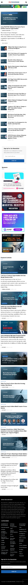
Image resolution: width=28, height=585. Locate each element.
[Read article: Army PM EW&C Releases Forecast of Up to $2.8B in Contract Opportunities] (14, 18)
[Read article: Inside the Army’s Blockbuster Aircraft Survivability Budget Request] (14, 298)
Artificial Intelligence (4, 532)
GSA (20, 527)
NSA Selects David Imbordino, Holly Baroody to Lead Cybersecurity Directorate (17, 116)
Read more (5, 43)
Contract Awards (3, 547)
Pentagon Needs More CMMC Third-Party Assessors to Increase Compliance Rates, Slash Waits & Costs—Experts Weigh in (14, 431)
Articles (4, 303)
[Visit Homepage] (14, 2)
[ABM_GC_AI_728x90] (14, 6)
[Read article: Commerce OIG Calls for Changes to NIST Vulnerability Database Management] (4, 108)
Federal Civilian (12, 546)
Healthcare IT (22, 529)
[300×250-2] (13, 201)
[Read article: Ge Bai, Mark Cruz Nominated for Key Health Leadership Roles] (4, 124)
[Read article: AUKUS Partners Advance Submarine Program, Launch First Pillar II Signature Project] (4, 137)
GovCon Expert (12, 555)
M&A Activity (22, 537)
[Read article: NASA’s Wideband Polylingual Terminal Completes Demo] (4, 101)
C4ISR (2, 540)
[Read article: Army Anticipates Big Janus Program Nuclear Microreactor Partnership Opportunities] (14, 327)
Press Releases (23, 547)
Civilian (3, 542)
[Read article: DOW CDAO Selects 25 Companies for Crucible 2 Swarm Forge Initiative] (4, 55)
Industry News (23, 531)
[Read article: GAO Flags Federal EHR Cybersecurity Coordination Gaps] (4, 81)
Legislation (22, 535)
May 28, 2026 (9, 347)
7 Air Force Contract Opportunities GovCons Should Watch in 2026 (17, 129)
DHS (11, 528)
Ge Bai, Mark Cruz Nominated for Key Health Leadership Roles (17, 123)
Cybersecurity (4, 550)
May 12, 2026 (11, 362)
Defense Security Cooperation (13, 525)
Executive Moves (12, 539)
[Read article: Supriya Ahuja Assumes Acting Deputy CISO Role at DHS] (4, 68)
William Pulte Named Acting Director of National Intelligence (17, 47)
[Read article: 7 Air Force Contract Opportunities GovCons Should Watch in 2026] (4, 130)
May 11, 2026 (9, 410)
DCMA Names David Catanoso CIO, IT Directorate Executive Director (17, 73)
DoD (11, 534)
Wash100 (21, 556)
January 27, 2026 (10, 467)
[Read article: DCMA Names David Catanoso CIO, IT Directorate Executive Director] (4, 74)
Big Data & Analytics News (5, 537)
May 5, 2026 (9, 434)
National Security (21, 540)
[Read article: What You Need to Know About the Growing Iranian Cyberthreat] (14, 373)
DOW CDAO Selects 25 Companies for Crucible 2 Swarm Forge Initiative (17, 54)
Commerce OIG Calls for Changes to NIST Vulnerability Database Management (17, 108)
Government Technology (22, 524)
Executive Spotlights (13, 542)
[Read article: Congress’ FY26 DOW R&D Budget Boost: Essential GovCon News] (23, 465)
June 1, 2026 (10, 132)
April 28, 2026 (14, 457)
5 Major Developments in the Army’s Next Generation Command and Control (17, 87)
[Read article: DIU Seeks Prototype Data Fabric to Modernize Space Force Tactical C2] (4, 95)
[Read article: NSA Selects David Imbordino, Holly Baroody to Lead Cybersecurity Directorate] (4, 116)
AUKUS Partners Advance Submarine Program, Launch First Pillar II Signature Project (17, 137)
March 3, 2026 (9, 489)
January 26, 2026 (10, 482)
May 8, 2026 (11, 387)
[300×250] (13, 180)
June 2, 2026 (11, 96)
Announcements (5, 527)
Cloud (2, 544)
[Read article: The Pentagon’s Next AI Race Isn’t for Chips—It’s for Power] (23, 480)
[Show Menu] (2, 2)
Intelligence (22, 533)
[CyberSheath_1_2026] (13, 243)
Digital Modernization (14, 531)
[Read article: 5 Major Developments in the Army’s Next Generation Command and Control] (4, 87)
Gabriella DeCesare (6, 289)
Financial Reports (12, 549)
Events (12, 536)
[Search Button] (26, 2)
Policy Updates (23, 545)
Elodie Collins (5, 387)
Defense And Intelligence (4, 553)
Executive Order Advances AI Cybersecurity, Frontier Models (16, 60)
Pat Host (4, 318)
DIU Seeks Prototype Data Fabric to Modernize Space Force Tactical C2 (17, 94)
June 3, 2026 (14, 30)
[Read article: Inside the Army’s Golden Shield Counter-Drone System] (14, 396)
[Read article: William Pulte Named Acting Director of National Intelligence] (4, 48)
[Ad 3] (13, 222)
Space (20, 551)
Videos (21, 553)
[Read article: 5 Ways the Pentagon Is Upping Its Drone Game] (23, 487)
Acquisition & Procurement (9, 13)
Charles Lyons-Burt (6, 30)
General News (13, 552)
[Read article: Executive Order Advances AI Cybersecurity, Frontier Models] (4, 61)
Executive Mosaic (11, 581)
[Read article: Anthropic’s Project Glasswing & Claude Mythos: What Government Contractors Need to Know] (14, 443)
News (20, 543)
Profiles (21, 549)
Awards (3, 535)
